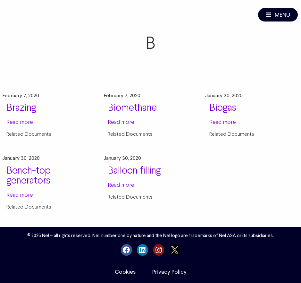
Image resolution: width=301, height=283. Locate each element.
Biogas (222, 107)
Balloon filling (134, 170)
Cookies (125, 272)
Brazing (21, 107)
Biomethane (132, 107)
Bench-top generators (28, 175)
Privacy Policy (169, 272)
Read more (19, 122)
